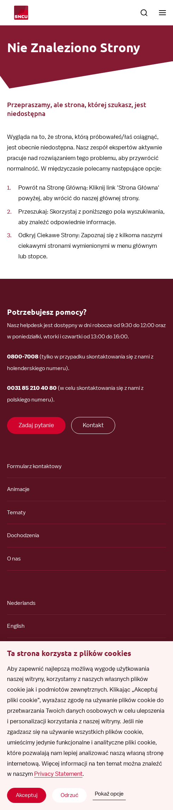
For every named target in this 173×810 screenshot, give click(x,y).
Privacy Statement (58, 774)
